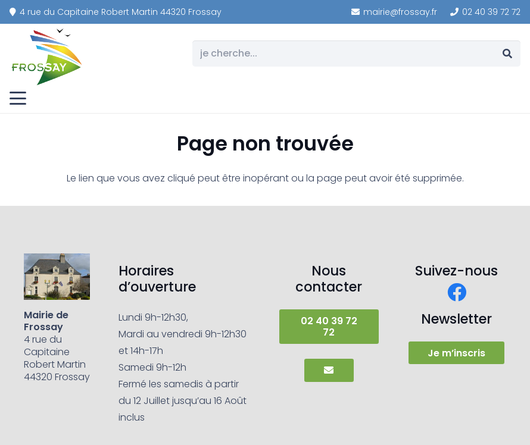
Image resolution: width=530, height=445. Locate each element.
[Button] (329, 370)
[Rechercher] (507, 53)
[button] (18, 98)
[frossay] (48, 56)
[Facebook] (456, 292)
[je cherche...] (356, 53)
